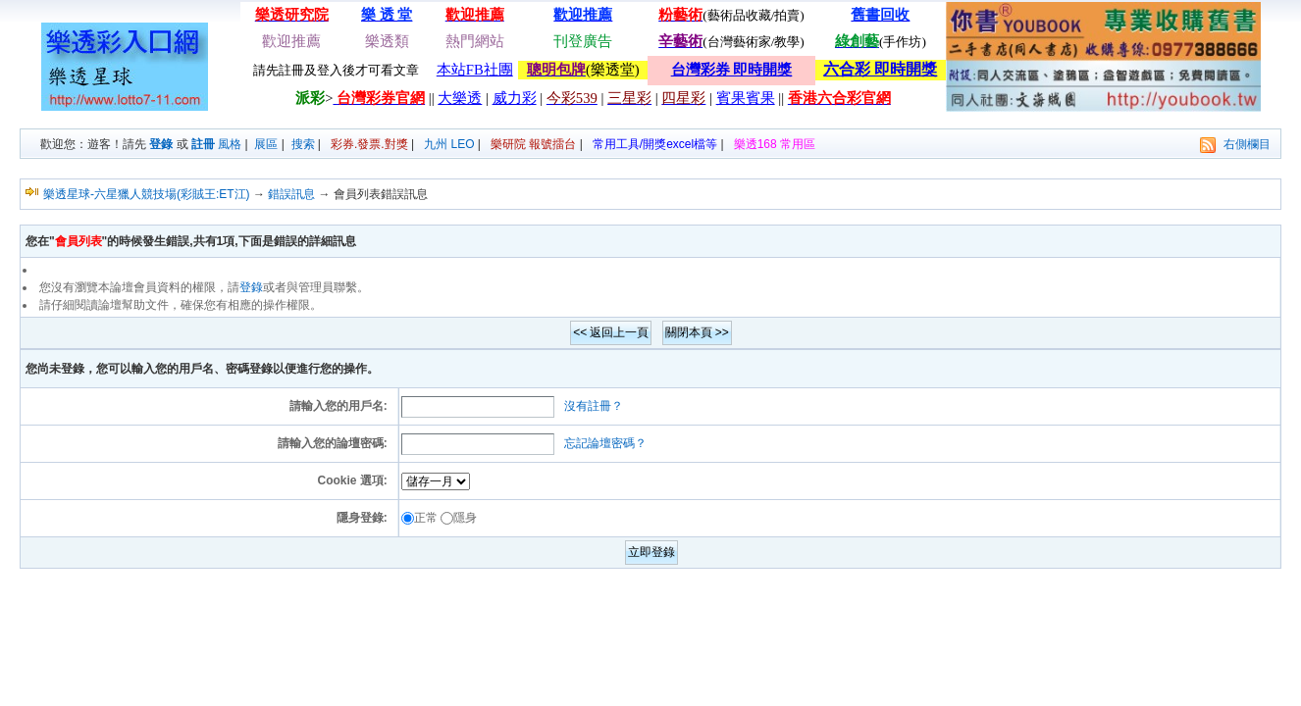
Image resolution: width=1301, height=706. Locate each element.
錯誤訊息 (291, 194)
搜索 (303, 144)
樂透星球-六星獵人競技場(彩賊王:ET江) (146, 194)
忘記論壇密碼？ (605, 443)
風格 (229, 144)
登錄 (161, 144)
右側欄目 (1247, 144)
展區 (266, 144)
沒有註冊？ (593, 406)
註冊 (203, 144)
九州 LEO (449, 144)
